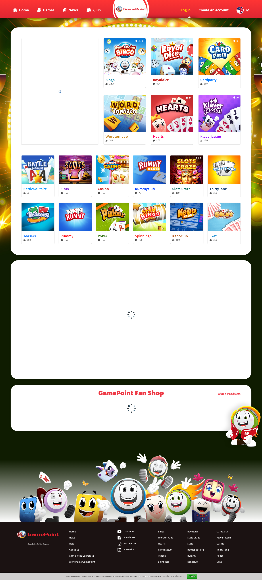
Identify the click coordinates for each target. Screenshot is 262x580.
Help (71, 543)
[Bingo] (125, 63)
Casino (220, 543)
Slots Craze (193, 537)
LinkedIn (125, 550)
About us (74, 549)
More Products (229, 394)
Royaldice (192, 531)
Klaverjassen (224, 537)
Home (72, 531)
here (165, 576)
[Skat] (224, 223)
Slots (190, 543)
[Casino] (112, 176)
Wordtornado (165, 537)
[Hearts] (172, 119)
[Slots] (75, 176)
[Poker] (112, 223)
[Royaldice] (172, 63)
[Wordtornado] (125, 119)
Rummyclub (165, 549)
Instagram (126, 544)
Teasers (162, 555)
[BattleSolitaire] (38, 176)
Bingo (161, 531)
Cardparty (222, 531)
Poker (220, 555)
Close (192, 576)
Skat (219, 561)
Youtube (125, 532)
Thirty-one (223, 549)
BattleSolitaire (195, 549)
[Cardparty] (219, 63)
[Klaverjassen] (219, 119)
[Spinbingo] (149, 223)
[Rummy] (75, 223)
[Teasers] (38, 223)
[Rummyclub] (149, 176)
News (72, 537)
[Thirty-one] (224, 176)
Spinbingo (163, 561)
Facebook (126, 538)
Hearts (161, 543)
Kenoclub (192, 561)
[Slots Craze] (186, 176)
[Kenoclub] (186, 223)
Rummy (191, 555)
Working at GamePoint (82, 561)
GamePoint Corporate (81, 555)
